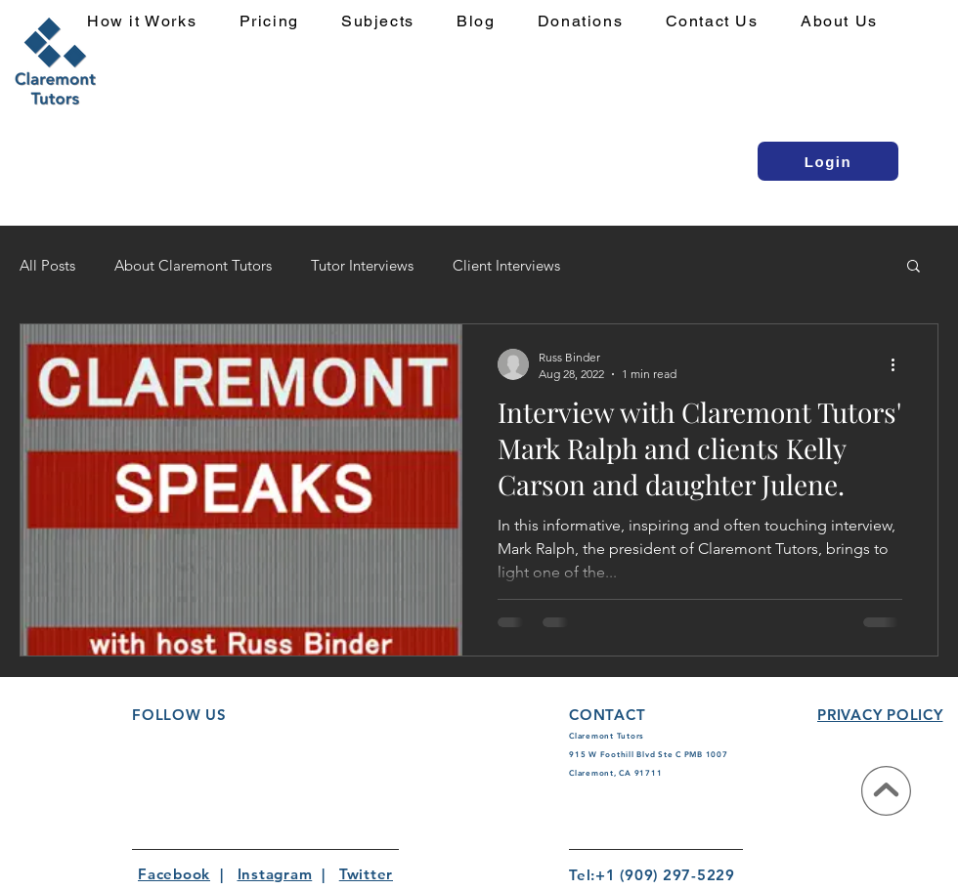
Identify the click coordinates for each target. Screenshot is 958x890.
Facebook (174, 874)
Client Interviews (506, 265)
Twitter (366, 874)
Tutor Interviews (362, 265)
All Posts (47, 265)
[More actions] (899, 364)
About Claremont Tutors (193, 265)
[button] (389, 22)
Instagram (275, 874)
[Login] (828, 161)
